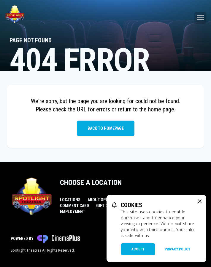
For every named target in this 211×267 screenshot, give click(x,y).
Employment (72, 211)
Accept (138, 249)
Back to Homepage (106, 128)
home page (161, 109)
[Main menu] (200, 18)
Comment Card (74, 205)
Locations (70, 199)
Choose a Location (91, 182)
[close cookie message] (200, 201)
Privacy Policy (177, 249)
